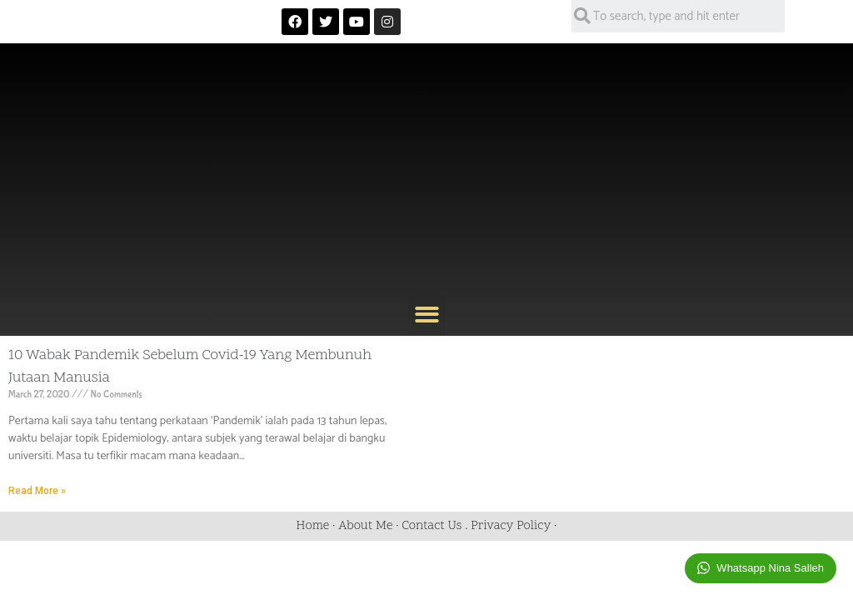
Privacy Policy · (513, 526)
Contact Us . (436, 526)
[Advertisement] (426, 170)
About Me (365, 526)
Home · (318, 526)
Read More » (37, 491)
